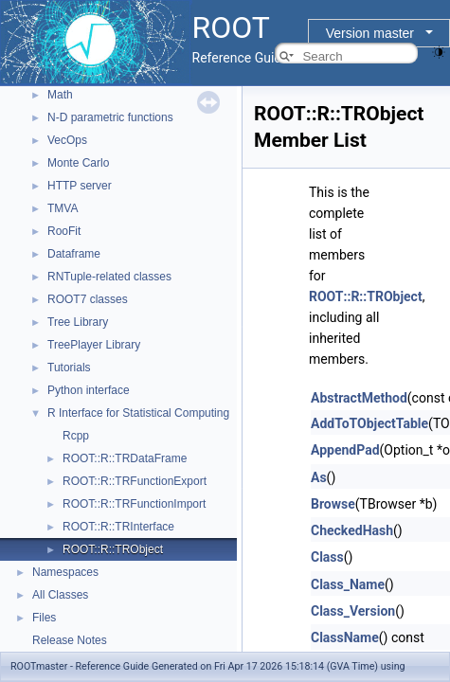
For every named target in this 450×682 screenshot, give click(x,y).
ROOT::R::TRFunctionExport (135, 481)
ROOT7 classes (87, 299)
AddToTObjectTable (369, 423)
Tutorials (69, 367)
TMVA (62, 208)
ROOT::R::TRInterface (118, 526)
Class (327, 557)
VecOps (67, 140)
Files (44, 617)
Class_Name (348, 584)
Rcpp (76, 435)
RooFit (64, 231)
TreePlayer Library (93, 344)
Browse (333, 504)
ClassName (345, 637)
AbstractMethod (359, 397)
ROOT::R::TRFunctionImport (134, 504)
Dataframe (73, 253)
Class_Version (353, 611)
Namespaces (65, 572)
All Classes (60, 594)
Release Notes (69, 640)
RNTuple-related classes (109, 276)
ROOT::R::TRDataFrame (125, 458)
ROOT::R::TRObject (113, 549)
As (319, 477)
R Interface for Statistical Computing (138, 413)
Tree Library (77, 322)
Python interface (88, 390)
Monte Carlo (78, 163)
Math (60, 94)
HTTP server (79, 185)
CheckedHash (352, 530)
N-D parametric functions (110, 117)
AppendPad (345, 450)
